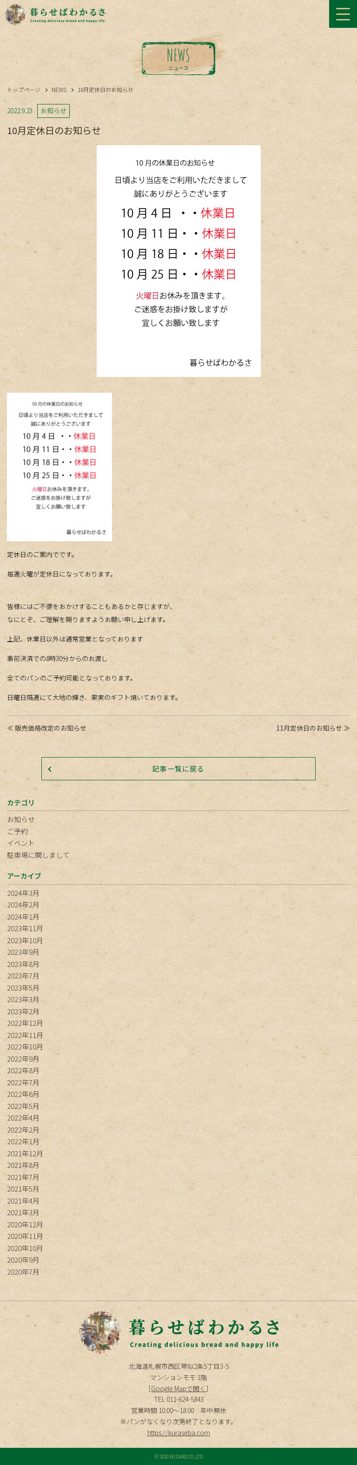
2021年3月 (23, 1212)
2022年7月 (23, 1082)
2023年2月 (23, 1011)
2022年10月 (25, 1046)
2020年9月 (23, 1259)
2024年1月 (23, 916)
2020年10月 (25, 1248)
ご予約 (17, 831)
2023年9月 (23, 952)
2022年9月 (23, 1058)
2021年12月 (25, 1153)
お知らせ (21, 819)
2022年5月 (23, 1106)
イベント (21, 843)
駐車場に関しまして (38, 855)
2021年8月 (23, 1165)
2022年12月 (25, 1023)
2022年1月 (23, 1141)
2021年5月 (23, 1188)
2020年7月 (23, 1272)
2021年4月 (23, 1201)
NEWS (59, 89)
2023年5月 (23, 987)
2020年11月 (25, 1236)
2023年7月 (23, 975)
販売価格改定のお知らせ (50, 727)
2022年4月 (23, 1117)
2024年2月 (23, 904)
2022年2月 (23, 1129)
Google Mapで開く (178, 1388)
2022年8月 (23, 1070)
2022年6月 (23, 1094)
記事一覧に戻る (178, 768)
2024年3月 (23, 893)
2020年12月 (25, 1224)
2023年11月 (25, 928)
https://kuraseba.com (178, 1432)
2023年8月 (23, 964)
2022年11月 (25, 1035)
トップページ (23, 89)
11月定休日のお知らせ (309, 727)
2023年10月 (25, 940)
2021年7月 (23, 1177)
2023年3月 (23, 999)
